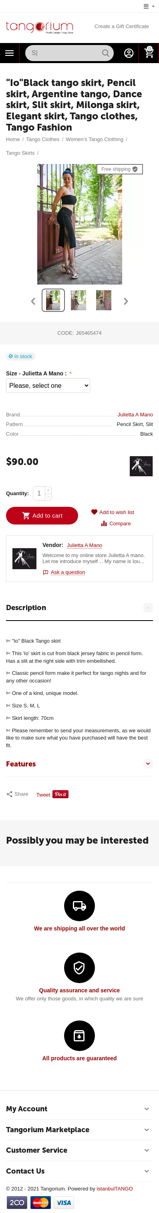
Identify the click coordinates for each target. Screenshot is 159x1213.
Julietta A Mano (84, 545)
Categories (9, 53)
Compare (115, 523)
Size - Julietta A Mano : (37, 373)
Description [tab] (79, 608)
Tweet (43, 795)
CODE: (65, 333)
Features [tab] (79, 763)
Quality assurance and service (79, 990)
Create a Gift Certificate (122, 26)
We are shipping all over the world (79, 928)
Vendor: (52, 545)
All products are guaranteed (79, 1058)
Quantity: (17, 493)
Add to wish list (112, 512)
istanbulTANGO (115, 1189)
